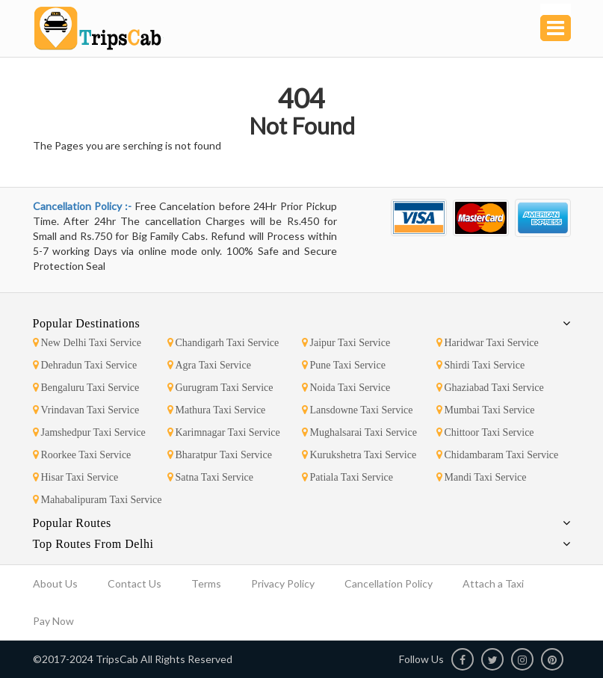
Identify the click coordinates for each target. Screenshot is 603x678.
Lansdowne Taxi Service (357, 410)
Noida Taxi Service (346, 387)
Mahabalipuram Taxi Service (97, 499)
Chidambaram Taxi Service (497, 454)
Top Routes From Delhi (93, 543)
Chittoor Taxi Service (485, 432)
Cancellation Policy (388, 583)
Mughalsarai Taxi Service (359, 432)
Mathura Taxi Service (216, 410)
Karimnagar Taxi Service (223, 432)
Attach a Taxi (493, 583)
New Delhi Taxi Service (87, 342)
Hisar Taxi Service (76, 477)
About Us (55, 583)
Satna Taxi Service (210, 477)
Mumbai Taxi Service (485, 410)
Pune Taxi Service (344, 365)
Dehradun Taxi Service (85, 365)
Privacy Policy (283, 583)
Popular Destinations (86, 323)
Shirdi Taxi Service (480, 365)
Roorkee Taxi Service (82, 454)
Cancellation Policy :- (84, 206)
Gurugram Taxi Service (220, 387)
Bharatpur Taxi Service (219, 454)
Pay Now (53, 620)
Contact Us (134, 583)
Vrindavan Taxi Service (86, 410)
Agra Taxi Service (209, 365)
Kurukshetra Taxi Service (359, 454)
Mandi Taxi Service (481, 477)
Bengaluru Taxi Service (86, 387)
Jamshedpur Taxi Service (89, 432)
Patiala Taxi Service (348, 477)
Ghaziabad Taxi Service (490, 387)
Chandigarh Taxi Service (223, 342)
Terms (206, 583)
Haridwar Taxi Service (487, 342)
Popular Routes (72, 523)
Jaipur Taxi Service (346, 342)
